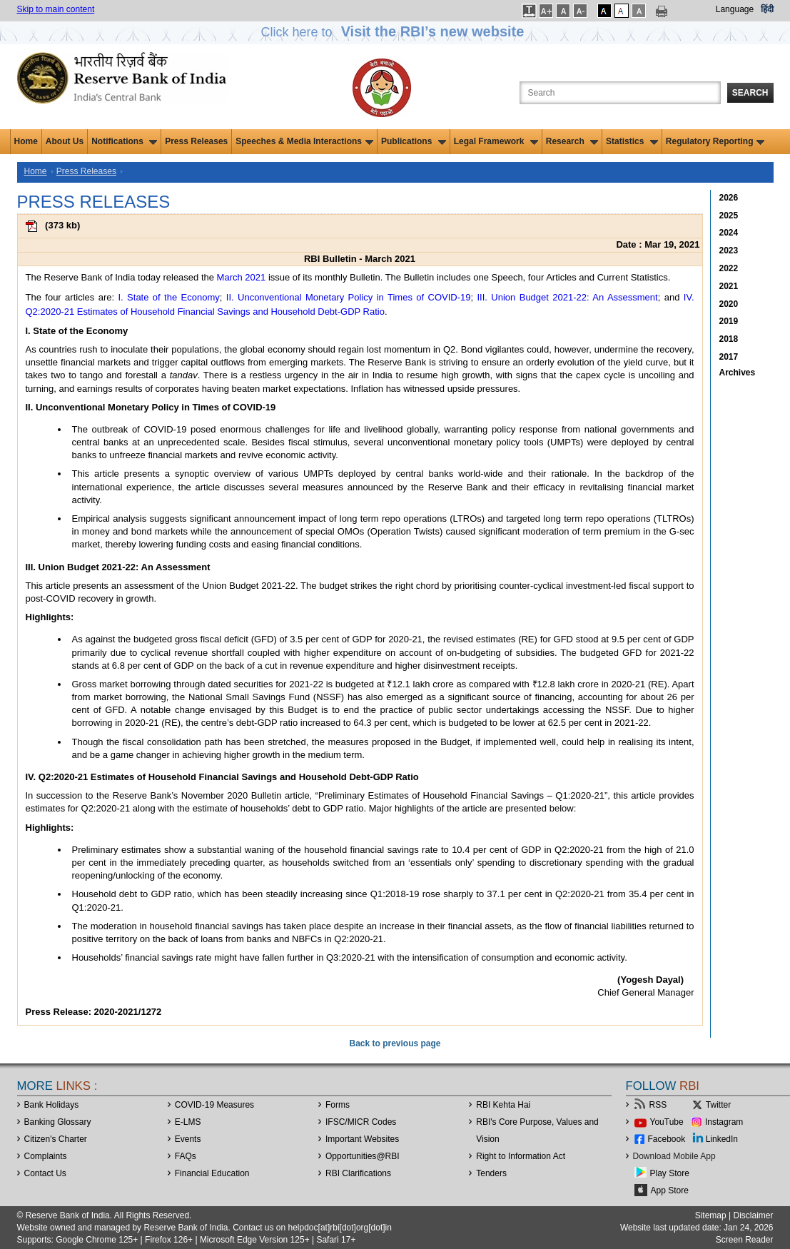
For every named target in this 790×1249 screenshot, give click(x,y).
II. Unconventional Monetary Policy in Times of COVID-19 (348, 297)
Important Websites (362, 1139)
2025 (729, 216)
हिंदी (767, 9)
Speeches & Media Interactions (304, 141)
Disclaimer (753, 1215)
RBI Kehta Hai (503, 1105)
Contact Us (45, 1173)
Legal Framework (496, 141)
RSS (658, 1105)
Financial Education (212, 1173)
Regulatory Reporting (715, 141)
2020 (729, 304)
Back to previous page (394, 1043)
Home (26, 141)
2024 (729, 233)
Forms (337, 1105)
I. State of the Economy (168, 297)
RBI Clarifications (358, 1173)
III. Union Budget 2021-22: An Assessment (567, 297)
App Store (670, 1190)
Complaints (45, 1156)
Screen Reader (745, 1240)
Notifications (124, 141)
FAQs (185, 1156)
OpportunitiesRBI (362, 1156)
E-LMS (188, 1122)
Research (572, 141)
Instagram (724, 1122)
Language (735, 9)
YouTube (667, 1122)
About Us (64, 141)
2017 (729, 357)
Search (750, 93)
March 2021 (241, 277)
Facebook (667, 1139)
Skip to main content (56, 9)
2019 (729, 321)
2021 (729, 286)
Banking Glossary (57, 1122)
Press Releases (196, 141)
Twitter (718, 1105)
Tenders (491, 1173)
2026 (729, 198)
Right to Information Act (520, 1156)
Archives (737, 373)
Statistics (632, 141)
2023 (729, 251)
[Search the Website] (620, 92)
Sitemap (710, 1215)
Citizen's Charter (55, 1139)
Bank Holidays (51, 1105)
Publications (413, 141)
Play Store (669, 1173)
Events (188, 1139)
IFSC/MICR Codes (360, 1122)
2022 (729, 268)
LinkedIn (722, 1139)
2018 (729, 339)
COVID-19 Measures (214, 1105)
